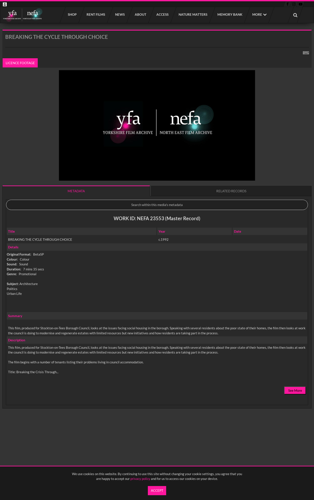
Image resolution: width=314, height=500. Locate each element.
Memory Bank (230, 14)
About (141, 14)
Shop (72, 14)
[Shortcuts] (306, 52)
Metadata (76, 191)
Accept (157, 490)
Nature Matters (193, 14)
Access (163, 14)
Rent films (96, 14)
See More (295, 390)
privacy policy (140, 479)
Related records (231, 191)
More (257, 14)
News (120, 14)
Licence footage (20, 63)
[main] (157, 230)
